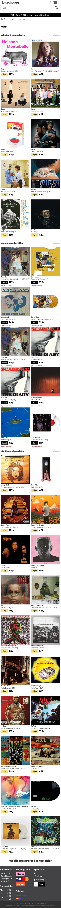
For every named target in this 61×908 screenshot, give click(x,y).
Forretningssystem (12, 905)
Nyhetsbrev (39, 869)
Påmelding (38, 876)
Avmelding (40, 880)
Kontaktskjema (6, 876)
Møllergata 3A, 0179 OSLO (6, 879)
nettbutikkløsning (28, 905)
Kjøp (4, 74)
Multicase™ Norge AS (47, 905)
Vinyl (14, 19)
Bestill (4, 282)
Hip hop (22, 19)
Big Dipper (5, 19)
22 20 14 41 (5, 873)
